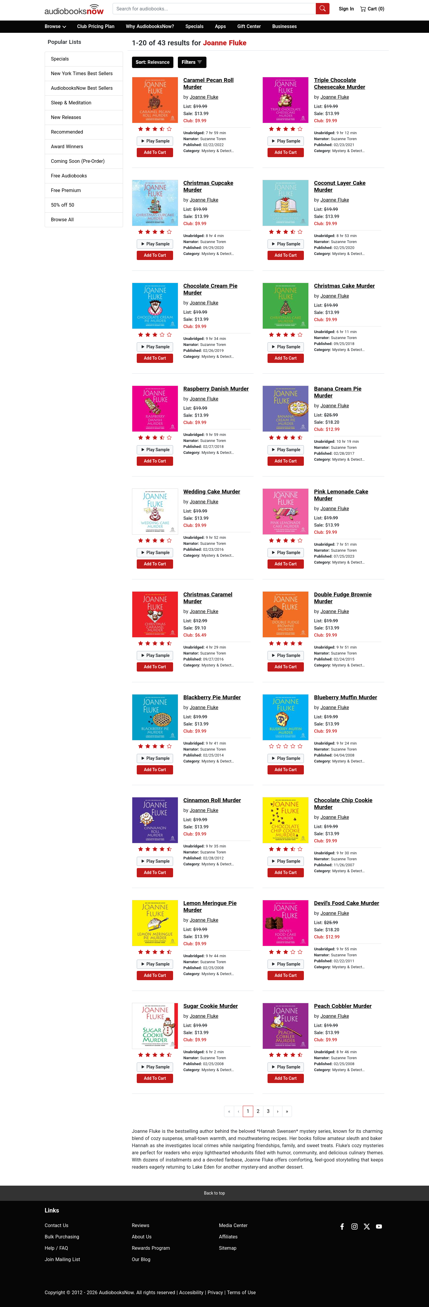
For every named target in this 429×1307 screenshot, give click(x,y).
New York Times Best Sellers (82, 73)
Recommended (67, 132)
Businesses (284, 26)
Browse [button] (55, 26)
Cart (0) (372, 9)
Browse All (62, 219)
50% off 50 (62, 205)
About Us (142, 1237)
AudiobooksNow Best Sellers (82, 88)
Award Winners (67, 146)
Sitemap (228, 1248)
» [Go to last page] (287, 1111)
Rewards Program (151, 1248)
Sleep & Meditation (71, 103)
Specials (194, 26)
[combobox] (221, 8)
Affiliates (228, 1237)
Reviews (141, 1225)
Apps (220, 26)
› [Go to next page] (278, 1111)
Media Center (233, 1225)
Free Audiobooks (69, 176)
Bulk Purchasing (62, 1237)
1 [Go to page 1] (248, 1111)
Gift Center (249, 26)
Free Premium (66, 190)
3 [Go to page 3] (268, 1111)
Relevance (153, 62)
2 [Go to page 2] (258, 1111)
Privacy (215, 1292)
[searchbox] (214, 8)
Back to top (214, 1193)
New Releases (66, 117)
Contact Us (57, 1225)
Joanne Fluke (204, 97)
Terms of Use (241, 1292)
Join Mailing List (62, 1259)
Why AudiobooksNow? (150, 26)
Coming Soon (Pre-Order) (78, 161)
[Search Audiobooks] (322, 8)
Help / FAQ (56, 1248)
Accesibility (191, 1292)
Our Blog (141, 1259)
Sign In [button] (346, 9)
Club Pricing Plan (95, 26)
